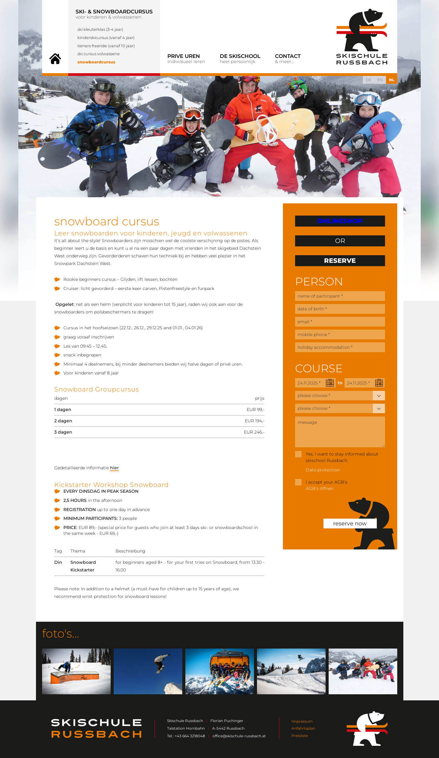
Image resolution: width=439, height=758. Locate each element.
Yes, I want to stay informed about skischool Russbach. (342, 457)
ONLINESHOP (340, 221)
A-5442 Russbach (228, 728)
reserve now (350, 523)
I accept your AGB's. (327, 482)
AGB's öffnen (320, 488)
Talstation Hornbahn (186, 728)
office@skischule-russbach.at (239, 736)
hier (114, 467)
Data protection (323, 470)
